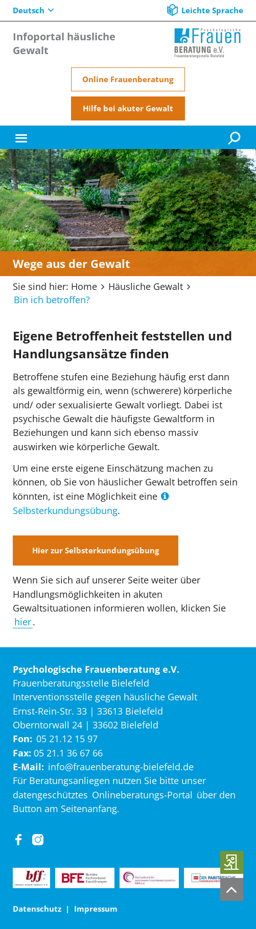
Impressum (96, 908)
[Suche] (235, 137)
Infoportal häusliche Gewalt (64, 43)
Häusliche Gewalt (145, 286)
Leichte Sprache (212, 10)
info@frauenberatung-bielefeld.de (121, 767)
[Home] (207, 43)
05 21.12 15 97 (67, 738)
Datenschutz (37, 908)
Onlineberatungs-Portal (142, 795)
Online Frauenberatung (127, 79)
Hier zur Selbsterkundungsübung (95, 550)
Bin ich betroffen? (52, 300)
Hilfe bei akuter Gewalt (128, 108)
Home (84, 286)
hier (22, 622)
